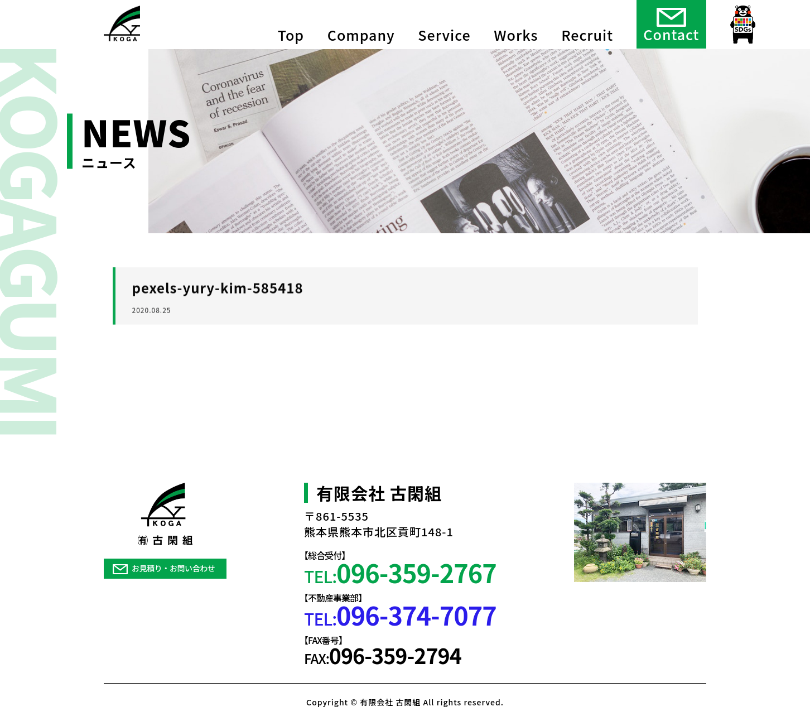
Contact (671, 23)
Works (516, 22)
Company (361, 22)
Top (291, 22)
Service (444, 22)
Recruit (587, 22)
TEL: (400, 572)
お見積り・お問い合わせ (164, 568)
